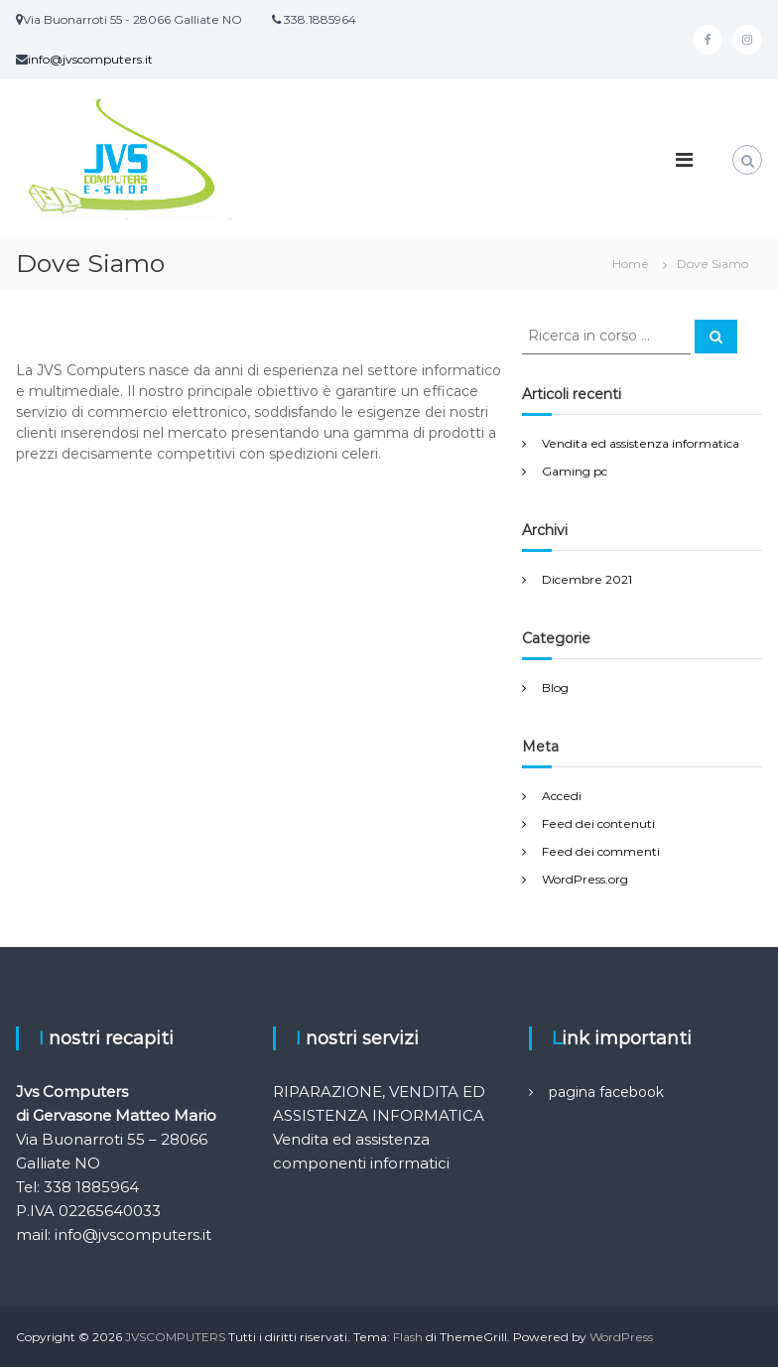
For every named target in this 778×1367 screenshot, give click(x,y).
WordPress (621, 1336)
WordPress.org (585, 879)
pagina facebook (606, 1092)
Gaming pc (574, 471)
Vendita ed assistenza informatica (640, 443)
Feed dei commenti (601, 851)
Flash (408, 1336)
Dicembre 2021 (587, 579)
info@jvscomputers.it (90, 59)
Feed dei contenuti (598, 823)
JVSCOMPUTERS (175, 1336)
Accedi (562, 795)
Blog (555, 687)
